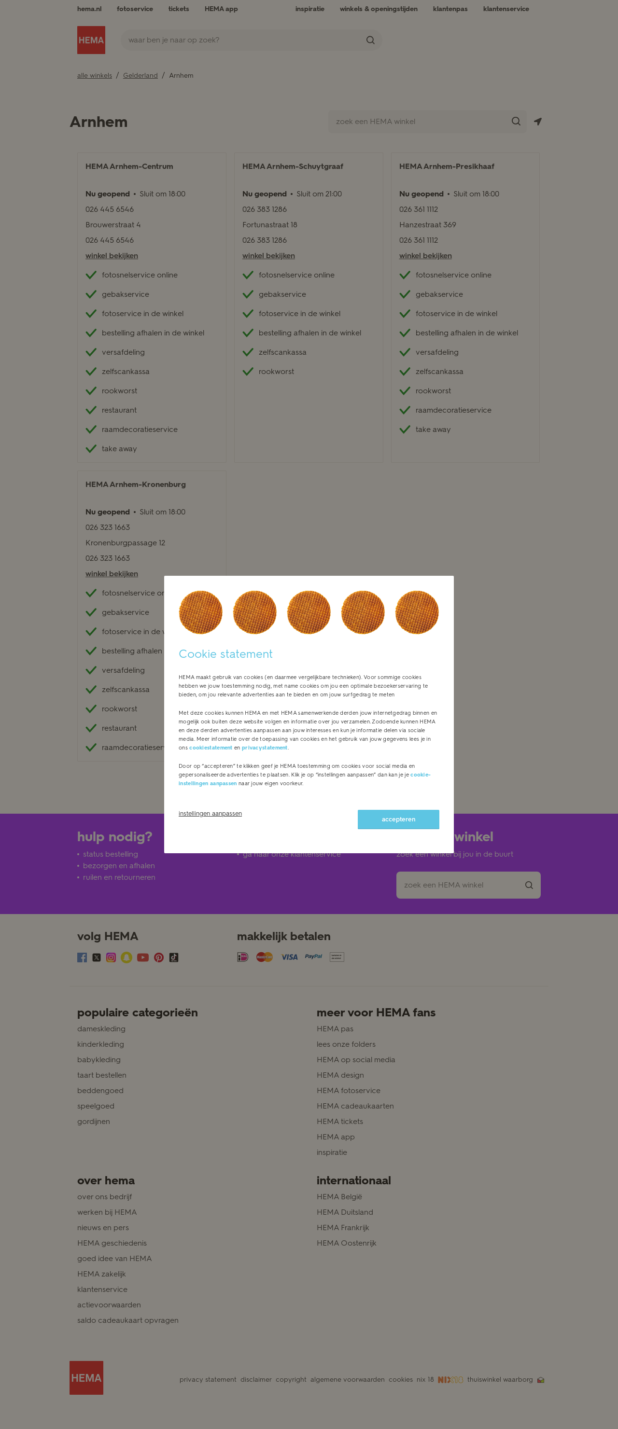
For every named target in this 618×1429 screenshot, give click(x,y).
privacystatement (265, 748)
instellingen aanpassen (210, 813)
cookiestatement (211, 748)
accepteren (398, 819)
